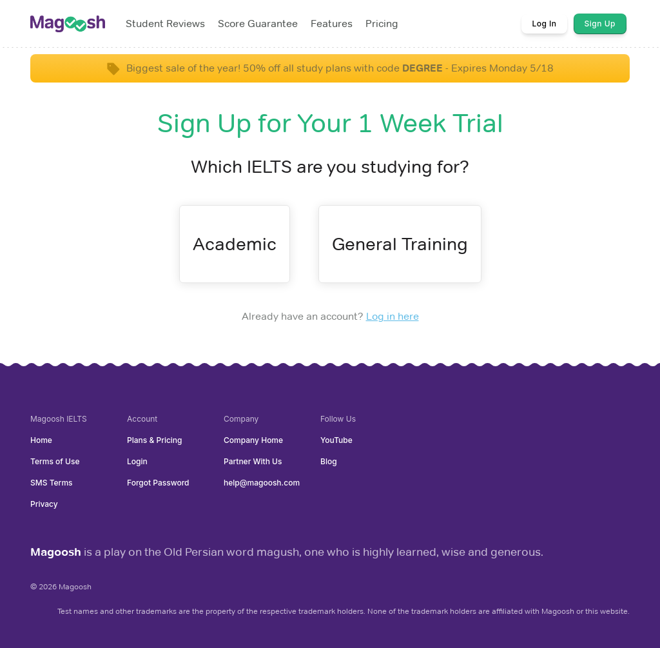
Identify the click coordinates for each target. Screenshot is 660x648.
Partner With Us (253, 461)
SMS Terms (51, 482)
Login (137, 461)
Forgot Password (158, 482)
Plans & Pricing (154, 440)
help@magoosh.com (262, 482)
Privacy (44, 504)
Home (41, 440)
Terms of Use (54, 461)
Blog (328, 461)
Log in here (392, 316)
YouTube (336, 440)
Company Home (253, 440)
